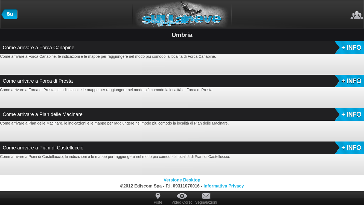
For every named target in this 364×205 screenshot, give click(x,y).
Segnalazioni (206, 202)
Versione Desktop (182, 180)
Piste (158, 202)
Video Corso (182, 202)
